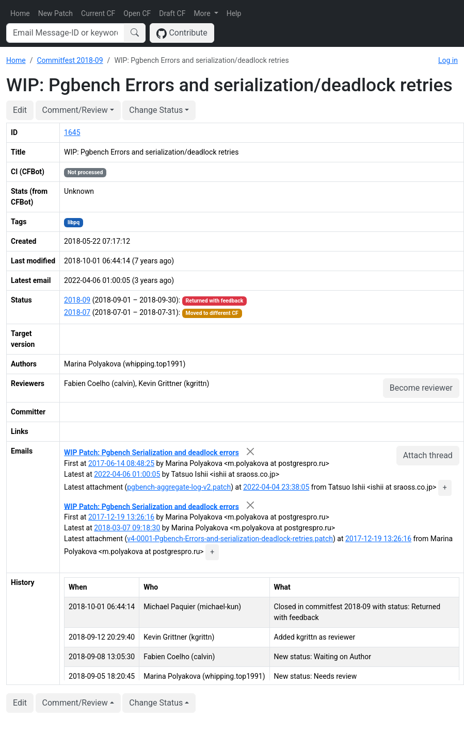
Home (20, 13)
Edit (20, 110)
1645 (72, 132)
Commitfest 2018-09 (70, 60)
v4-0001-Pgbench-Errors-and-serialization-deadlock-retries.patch (230, 538)
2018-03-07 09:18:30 (127, 528)
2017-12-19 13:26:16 (121, 517)
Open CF (137, 13)
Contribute (181, 33)
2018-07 (77, 312)
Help (234, 13)
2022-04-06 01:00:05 (127, 474)
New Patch (55, 13)
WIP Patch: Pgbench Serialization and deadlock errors (151, 452)
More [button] (203, 13)
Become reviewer (421, 388)
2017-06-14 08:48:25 (121, 463)
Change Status (156, 110)
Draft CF (172, 13)
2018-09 (77, 300)
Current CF (98, 13)
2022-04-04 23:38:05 (276, 487)
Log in (448, 60)
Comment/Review (75, 110)
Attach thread (428, 455)
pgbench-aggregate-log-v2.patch (179, 487)
